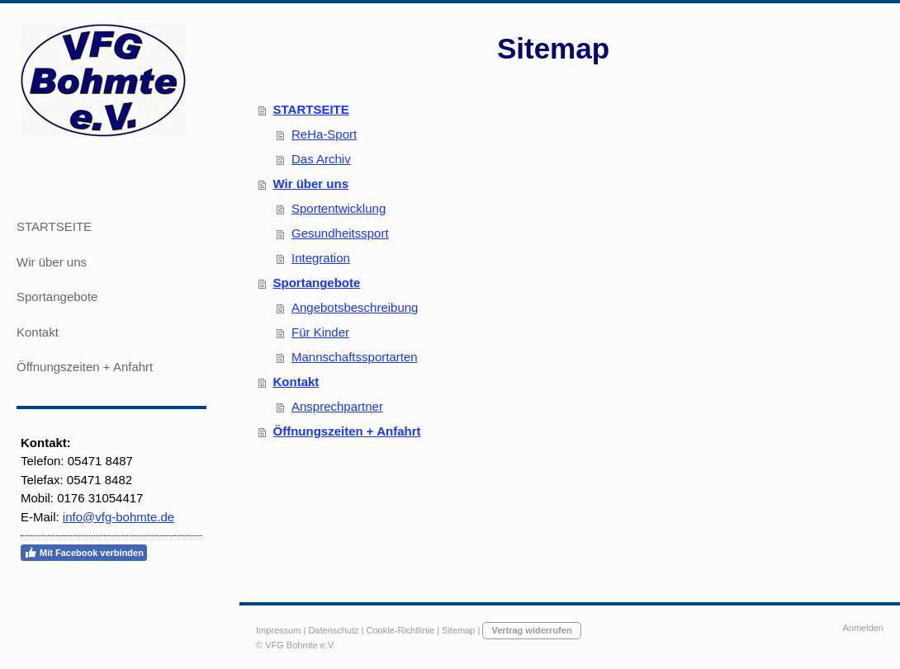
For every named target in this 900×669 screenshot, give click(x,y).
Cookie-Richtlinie (401, 630)
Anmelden (862, 628)
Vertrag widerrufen (531, 630)
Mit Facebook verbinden (84, 552)
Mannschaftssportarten (354, 357)
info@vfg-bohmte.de (118, 517)
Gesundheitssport (340, 233)
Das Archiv (321, 159)
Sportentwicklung (338, 208)
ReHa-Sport (324, 134)
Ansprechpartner (337, 406)
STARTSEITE (311, 109)
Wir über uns (311, 184)
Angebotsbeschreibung (354, 307)
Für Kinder (320, 332)
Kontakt (296, 382)
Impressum (278, 630)
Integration (320, 258)
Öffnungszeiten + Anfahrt (347, 431)
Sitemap (458, 630)
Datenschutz (333, 630)
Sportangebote (317, 283)
